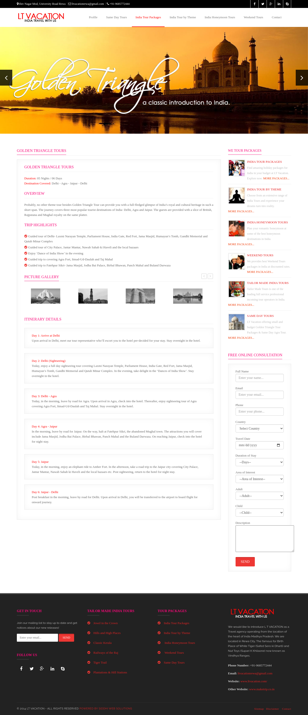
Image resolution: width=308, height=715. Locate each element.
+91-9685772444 (118, 4)
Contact (277, 17)
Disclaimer (272, 708)
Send (245, 562)
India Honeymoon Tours (220, 17)
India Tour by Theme (183, 17)
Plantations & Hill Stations (110, 672)
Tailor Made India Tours (268, 283)
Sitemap (259, 708)
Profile (93, 17)
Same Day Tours (116, 17)
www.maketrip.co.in (262, 689)
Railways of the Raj (105, 652)
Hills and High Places (107, 633)
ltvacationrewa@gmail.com (86, 4)
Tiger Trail (100, 662)
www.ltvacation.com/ (253, 681)
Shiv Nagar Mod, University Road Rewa (41, 4)
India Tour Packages (148, 17)
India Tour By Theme (264, 189)
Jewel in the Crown (105, 623)
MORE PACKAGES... (276, 178)
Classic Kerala (102, 643)
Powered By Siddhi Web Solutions (106, 708)
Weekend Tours (253, 17)
